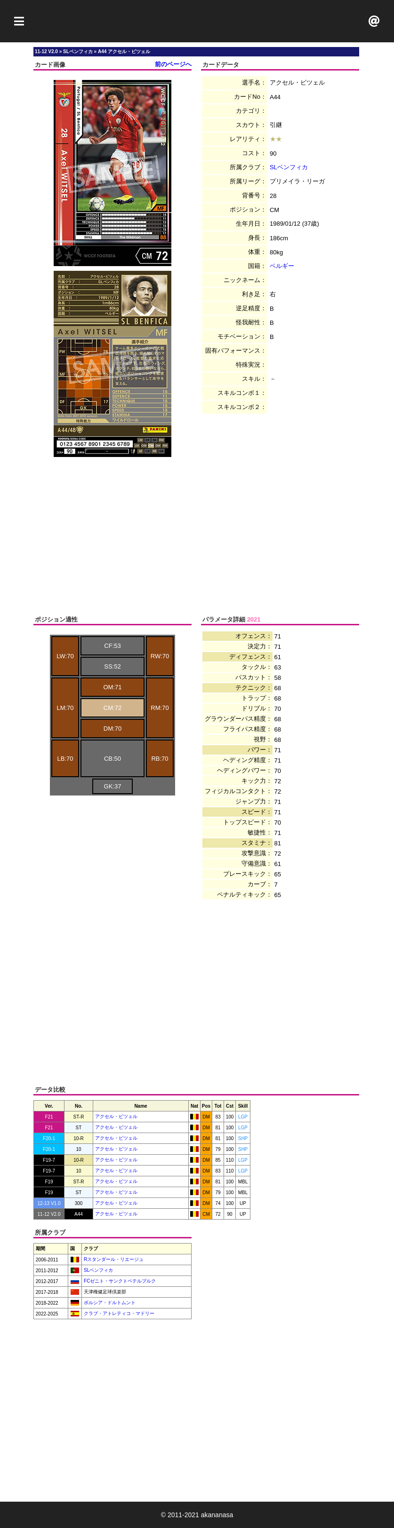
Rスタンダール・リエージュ (113, 1259)
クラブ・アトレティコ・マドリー (118, 1313)
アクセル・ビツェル (116, 1116)
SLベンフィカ (289, 167)
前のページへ (173, 64)
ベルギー (282, 265)
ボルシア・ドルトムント (109, 1302)
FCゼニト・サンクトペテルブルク (119, 1281)
